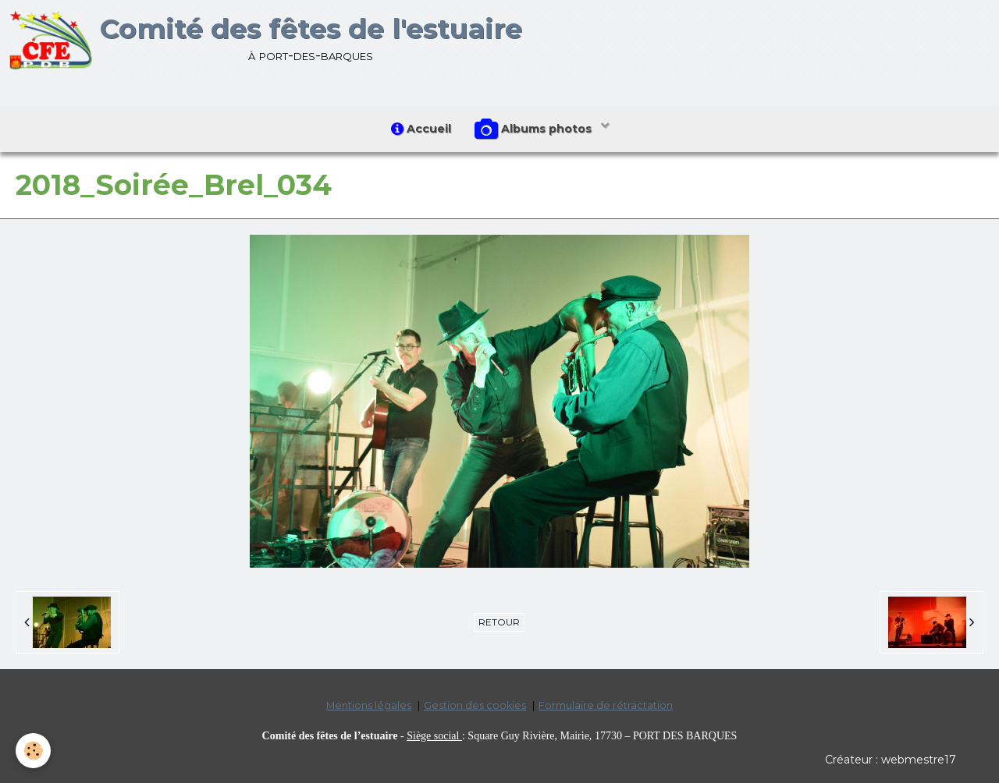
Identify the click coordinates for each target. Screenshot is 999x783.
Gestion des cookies (475, 705)
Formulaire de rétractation (606, 705)
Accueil (421, 129)
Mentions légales (368, 705)
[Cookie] (33, 750)
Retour (499, 622)
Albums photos (535, 129)
